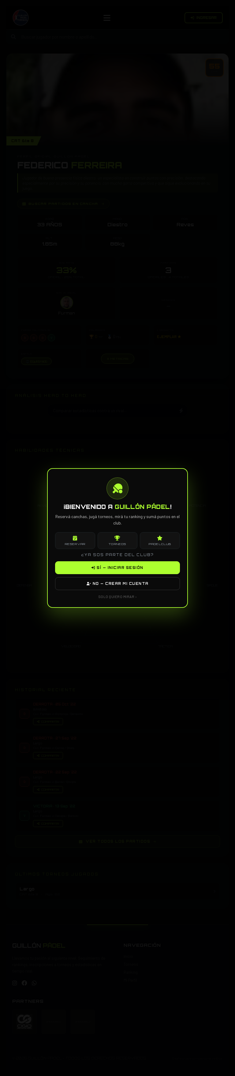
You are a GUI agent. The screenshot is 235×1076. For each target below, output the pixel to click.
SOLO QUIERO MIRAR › (117, 596)
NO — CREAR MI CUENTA (118, 583)
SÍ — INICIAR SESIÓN (117, 568)
